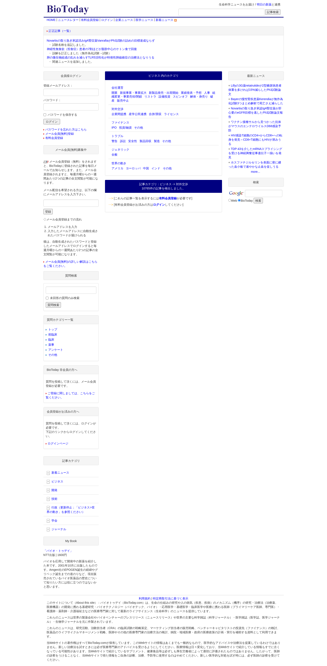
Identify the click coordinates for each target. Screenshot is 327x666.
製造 (157, 141)
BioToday (247, 200)
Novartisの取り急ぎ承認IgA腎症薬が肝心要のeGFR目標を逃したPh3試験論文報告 (255, 112)
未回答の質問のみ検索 (64, 298)
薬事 (51, 344)
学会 (52, 521)
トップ (52, 329)
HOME (51, 20)
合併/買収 (155, 114)
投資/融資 (125, 127)
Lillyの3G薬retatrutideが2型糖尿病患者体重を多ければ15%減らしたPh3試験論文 (254, 90)
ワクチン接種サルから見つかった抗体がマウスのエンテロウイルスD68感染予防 (254, 126)
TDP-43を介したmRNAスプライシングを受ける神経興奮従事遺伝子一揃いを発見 (255, 153)
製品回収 (145, 141)
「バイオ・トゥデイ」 (58, 550)
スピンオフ (180, 96)
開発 (52, 490)
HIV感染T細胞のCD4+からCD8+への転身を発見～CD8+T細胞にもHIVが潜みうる (255, 139)
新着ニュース (166, 20)
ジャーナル (56, 529)
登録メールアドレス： (58, 85)
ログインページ (58, 443)
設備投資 (164, 96)
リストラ (150, 96)
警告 (114, 141)
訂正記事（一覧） (60, 31)
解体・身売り (199, 96)
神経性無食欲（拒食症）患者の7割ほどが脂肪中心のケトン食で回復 (92, 49)
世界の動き (119, 163)
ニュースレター (68, 20)
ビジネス (55, 482)
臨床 (51, 339)
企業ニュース (124, 20)
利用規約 (145, 598)
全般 (114, 154)
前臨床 (52, 334)
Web (234, 200)
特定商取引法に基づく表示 (170, 598)
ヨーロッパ (133, 168)
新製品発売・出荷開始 (163, 92)
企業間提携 (119, 114)
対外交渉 (117, 109)
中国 (146, 168)
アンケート (55, 349)
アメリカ (117, 168)
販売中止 (123, 100)
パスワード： (52, 100)
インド (155, 168)
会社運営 (117, 87)
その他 (138, 127)
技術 (52, 499)
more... (255, 171)
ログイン (107, 20)
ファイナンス (120, 122)
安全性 (132, 141)
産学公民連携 (138, 114)
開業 (114, 92)
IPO (114, 127)
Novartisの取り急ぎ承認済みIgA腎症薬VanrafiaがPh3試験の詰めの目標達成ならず (101, 40)
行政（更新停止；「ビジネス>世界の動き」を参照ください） (71, 509)
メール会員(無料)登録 (59, 133)
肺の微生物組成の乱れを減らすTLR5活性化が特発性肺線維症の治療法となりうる (100, 57)
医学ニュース (144, 20)
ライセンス (171, 114)
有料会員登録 (90, 20)
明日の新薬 (264, 4)
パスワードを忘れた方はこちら (66, 129)
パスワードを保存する (62, 114)
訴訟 (123, 141)
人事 (207, 92)
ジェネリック (120, 149)
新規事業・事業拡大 (133, 92)
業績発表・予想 (191, 92)
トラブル (117, 136)
